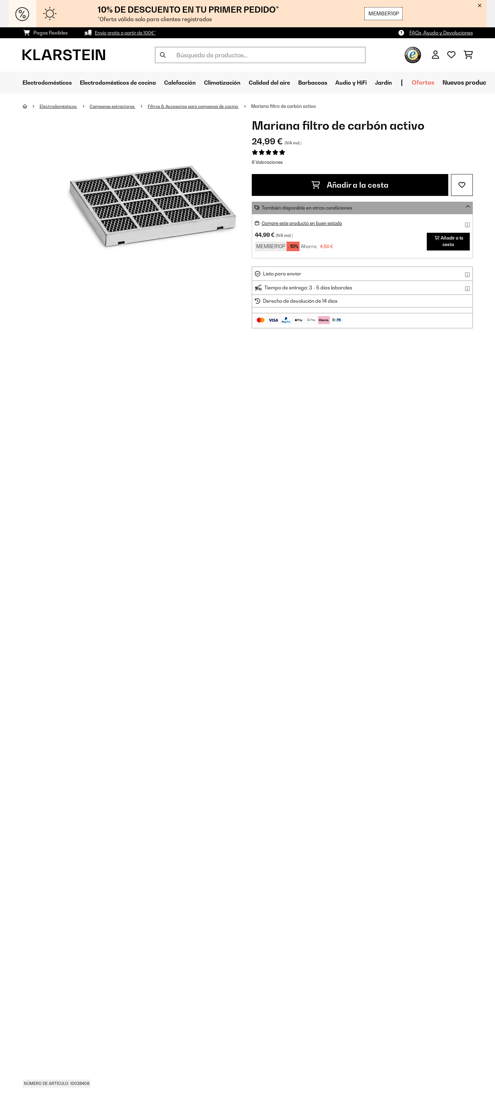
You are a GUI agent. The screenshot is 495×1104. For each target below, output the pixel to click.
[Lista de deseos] (451, 55)
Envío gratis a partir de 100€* (127, 32)
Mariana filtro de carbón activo (297, 106)
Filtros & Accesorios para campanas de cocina (204, 106)
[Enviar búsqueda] (162, 55)
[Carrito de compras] (468, 55)
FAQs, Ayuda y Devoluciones (441, 32)
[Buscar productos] (260, 54)
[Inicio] (31, 106)
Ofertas (459, 82)
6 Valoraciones (267, 162)
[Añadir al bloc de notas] (462, 185)
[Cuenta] (435, 55)
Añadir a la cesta (350, 185)
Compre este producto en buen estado (305, 223)
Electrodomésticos (60, 106)
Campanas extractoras (117, 106)
